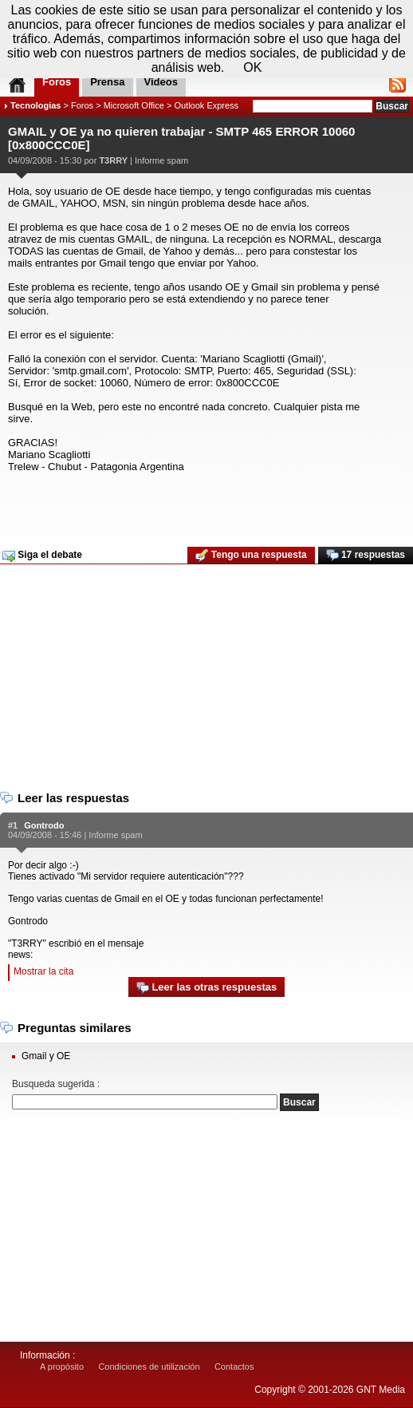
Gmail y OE (46, 1056)
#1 (13, 825)
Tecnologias (35, 105)
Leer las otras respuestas (206, 988)
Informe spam (161, 160)
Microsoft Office (134, 105)
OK (252, 67)
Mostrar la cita (43, 971)
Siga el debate (42, 555)
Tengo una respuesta (250, 555)
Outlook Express (206, 105)
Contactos (234, 1366)
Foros (82, 105)
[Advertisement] (204, 504)
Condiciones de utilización (148, 1366)
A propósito (62, 1366)
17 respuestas (365, 555)
